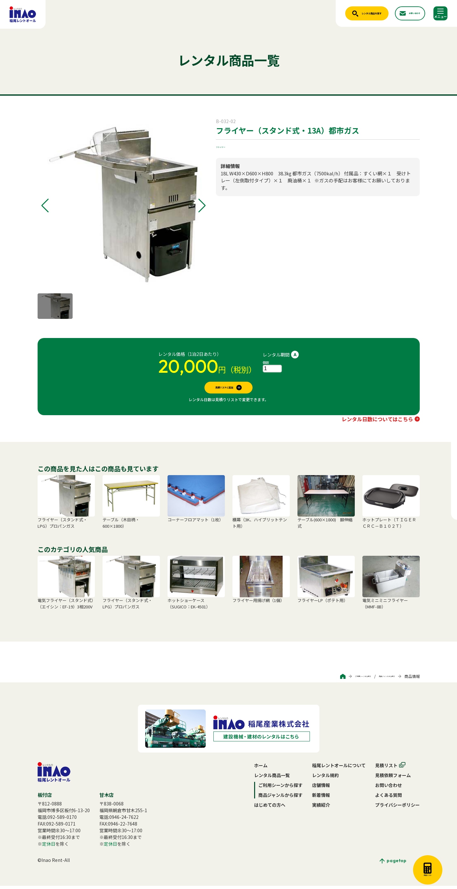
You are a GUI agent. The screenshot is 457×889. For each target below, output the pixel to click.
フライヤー (227, 146)
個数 (266, 362)
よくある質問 (388, 798)
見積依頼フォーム (393, 778)
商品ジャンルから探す (376, 679)
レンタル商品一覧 (272, 778)
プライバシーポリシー (397, 808)
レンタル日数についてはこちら (377, 422)
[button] (45, 206)
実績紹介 (321, 808)
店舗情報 (321, 788)
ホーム (261, 768)
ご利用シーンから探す (330, 679)
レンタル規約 (325, 778)
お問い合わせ (388, 788)
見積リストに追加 (224, 389)
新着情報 (321, 798)
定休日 (48, 847)
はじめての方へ (269, 808)
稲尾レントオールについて (339, 768)
